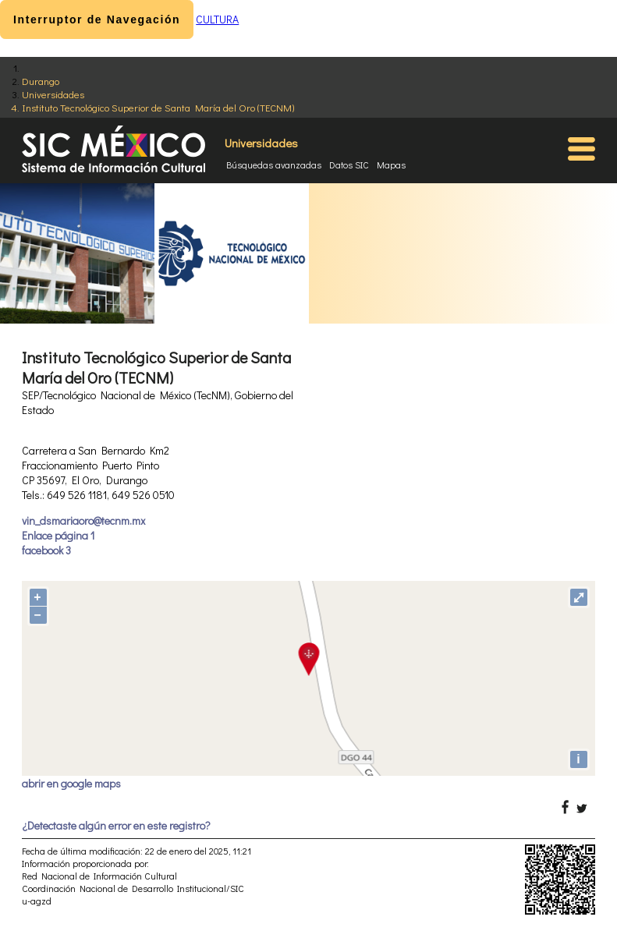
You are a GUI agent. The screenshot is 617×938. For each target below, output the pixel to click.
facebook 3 (46, 550)
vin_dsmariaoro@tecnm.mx (83, 520)
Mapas (391, 164)
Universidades (53, 94)
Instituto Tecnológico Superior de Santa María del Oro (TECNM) (158, 107)
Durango (40, 80)
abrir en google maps (71, 783)
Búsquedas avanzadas (273, 164)
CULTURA (217, 19)
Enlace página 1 (58, 535)
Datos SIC (349, 164)
